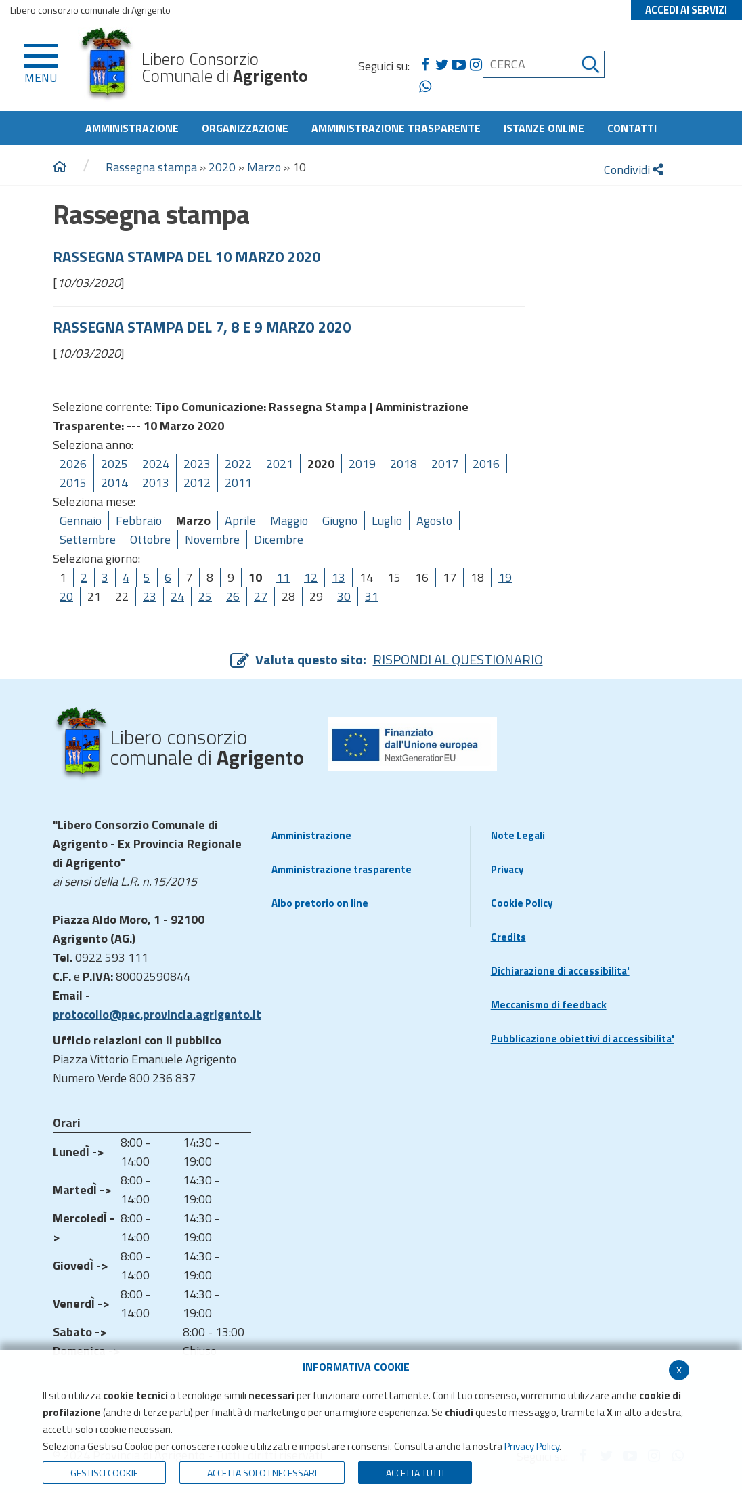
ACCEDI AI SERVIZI (686, 10)
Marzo (264, 167)
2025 (114, 463)
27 (260, 596)
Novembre (212, 539)
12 (311, 577)
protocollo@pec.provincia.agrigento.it (157, 1014)
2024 (155, 463)
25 (205, 596)
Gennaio (81, 520)
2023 (197, 463)
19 (505, 577)
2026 (73, 463)
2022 (238, 463)
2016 (486, 463)
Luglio (387, 520)
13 (338, 577)
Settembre (88, 539)
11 (283, 577)
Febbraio (139, 520)
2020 (222, 167)
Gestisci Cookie (104, 1473)
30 (344, 596)
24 (177, 596)
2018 (403, 463)
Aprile (240, 520)
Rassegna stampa (153, 167)
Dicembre (278, 539)
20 (66, 596)
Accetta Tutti (415, 1473)
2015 (73, 482)
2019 (362, 463)
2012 (197, 482)
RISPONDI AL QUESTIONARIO (458, 659)
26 (233, 596)
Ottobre (150, 539)
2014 (114, 482)
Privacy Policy (531, 1446)
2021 (279, 463)
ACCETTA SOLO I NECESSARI (262, 1473)
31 (371, 596)
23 (149, 596)
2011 (238, 482)
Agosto (434, 520)
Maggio (289, 520)
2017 (444, 463)
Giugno (339, 520)
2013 (155, 482)
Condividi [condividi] (633, 170)
